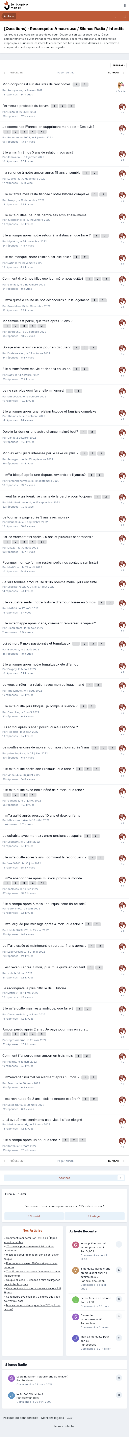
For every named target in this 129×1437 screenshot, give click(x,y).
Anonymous (14, 90)
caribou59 (13, 331)
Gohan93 (13, 800)
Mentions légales (52, 1417)
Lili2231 (12, 547)
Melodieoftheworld (19, 502)
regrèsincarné (16, 1040)
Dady (10, 374)
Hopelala (13, 731)
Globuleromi (15, 627)
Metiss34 (13, 992)
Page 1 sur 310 (66, 72)
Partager (94, 1216)
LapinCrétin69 (16, 951)
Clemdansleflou (17, 1014)
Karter (11, 1146)
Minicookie (14, 396)
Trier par (118, 65)
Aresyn (11, 200)
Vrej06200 (14, 863)
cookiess (13, 888)
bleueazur (13, 522)
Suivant (114, 72)
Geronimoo (14, 908)
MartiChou (14, 567)
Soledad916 (14, 1104)
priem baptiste (16, 753)
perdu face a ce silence (96, 1298)
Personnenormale (18, 480)
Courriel (34, 1216)
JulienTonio (14, 219)
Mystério (12, 241)
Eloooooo (13, 649)
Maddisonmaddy (17, 1124)
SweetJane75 (16, 306)
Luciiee (12, 178)
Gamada (12, 284)
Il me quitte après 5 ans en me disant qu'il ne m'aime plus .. (95, 1272)
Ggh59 (90, 1251)
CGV (70, 1417)
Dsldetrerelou (15, 353)
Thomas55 (14, 416)
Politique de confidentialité (20, 1417)
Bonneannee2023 (18, 137)
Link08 (90, 1302)
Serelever (28, 1380)
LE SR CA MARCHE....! (30, 1393)
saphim (90, 1323)
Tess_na (12, 1083)
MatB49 (12, 608)
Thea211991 (14, 690)
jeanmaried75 (30, 1397)
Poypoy (12, 669)
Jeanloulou (14, 157)
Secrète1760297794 (20, 586)
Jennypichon (15, 459)
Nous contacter (64, 1426)
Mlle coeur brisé (17, 820)
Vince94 (12, 775)
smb (10, 973)
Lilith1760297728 (17, 930)
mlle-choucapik (95, 1280)
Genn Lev (13, 712)
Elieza (11, 111)
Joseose (91, 1344)
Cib (9, 437)
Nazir (10, 262)
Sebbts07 (13, 841)
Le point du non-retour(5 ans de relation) (42, 1376)
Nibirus (11, 1061)
